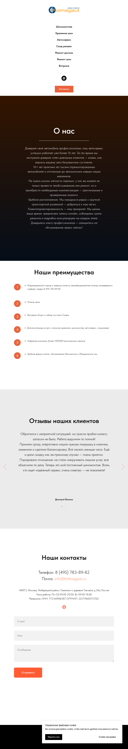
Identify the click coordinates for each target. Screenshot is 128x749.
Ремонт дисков (64, 52)
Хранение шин (64, 33)
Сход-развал (64, 46)
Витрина (64, 65)
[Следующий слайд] (123, 466)
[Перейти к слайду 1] (61, 506)
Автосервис (64, 39)
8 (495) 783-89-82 (72, 572)
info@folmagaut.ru (70, 578)
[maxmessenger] (64, 78)
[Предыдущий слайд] (4, 466)
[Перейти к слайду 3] (66, 506)
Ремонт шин (64, 59)
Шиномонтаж (64, 26)
